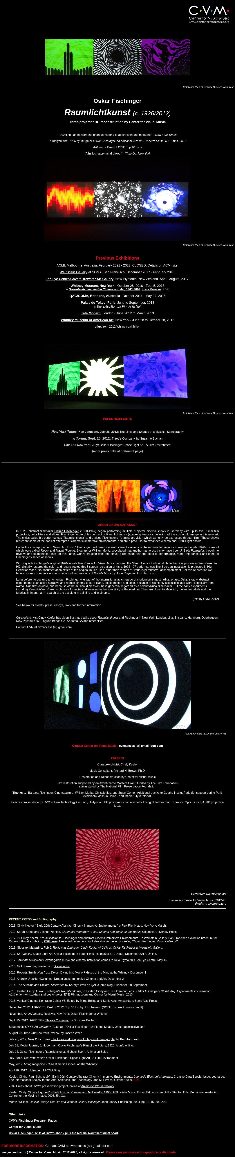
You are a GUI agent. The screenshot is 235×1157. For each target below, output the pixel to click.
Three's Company (123, 438)
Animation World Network (97, 1086)
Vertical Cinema (27, 1000)
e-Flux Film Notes (130, 925)
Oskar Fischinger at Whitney (88, 1013)
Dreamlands (62, 966)
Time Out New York (36, 1033)
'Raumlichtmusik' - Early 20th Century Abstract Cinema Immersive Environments (80, 1076)
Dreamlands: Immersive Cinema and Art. (81, 978)
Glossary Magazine (29, 947)
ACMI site (170, 265)
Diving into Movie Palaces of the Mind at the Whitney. (95, 972)
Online (152, 953)
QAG (73, 296)
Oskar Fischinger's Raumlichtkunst (42, 1051)
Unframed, (35, 1070)
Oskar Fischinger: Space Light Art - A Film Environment (135, 445)
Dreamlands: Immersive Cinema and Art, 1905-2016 (104, 289)
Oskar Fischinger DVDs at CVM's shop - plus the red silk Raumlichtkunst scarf (63, 1133)
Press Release (151, 289)
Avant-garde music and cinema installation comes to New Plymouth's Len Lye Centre (100, 960)
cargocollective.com (132, 1026)
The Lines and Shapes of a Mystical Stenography (152, 431)
